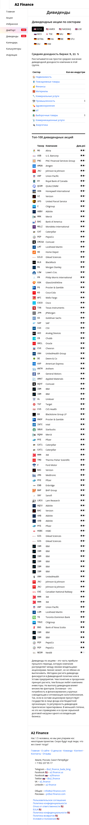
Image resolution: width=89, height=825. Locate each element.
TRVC (40, 622)
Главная (35, 750)
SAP (39, 323)
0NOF (40, 419)
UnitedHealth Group (56, 353)
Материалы (42, 91)
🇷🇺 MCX (38, 34)
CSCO (40, 303)
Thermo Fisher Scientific (58, 459)
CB (38, 338)
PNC (39, 161)
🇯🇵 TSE (49, 34)
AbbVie (49, 211)
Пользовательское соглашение (49, 800)
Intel (48, 424)
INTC (40, 424)
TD (38, 617)
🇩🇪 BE (60, 38)
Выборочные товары (47, 115)
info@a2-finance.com (55, 790)
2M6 (39, 475)
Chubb (49, 338)
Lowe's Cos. (51, 272)
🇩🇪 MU (59, 34)
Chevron (50, 348)
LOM (39, 612)
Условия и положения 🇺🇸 (46, 818)
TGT (39, 404)
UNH (39, 353)
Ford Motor (51, 465)
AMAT (40, 379)
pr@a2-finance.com (56, 793)
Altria (48, 150)
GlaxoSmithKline (54, 282)
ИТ (37, 110)
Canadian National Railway (59, 591)
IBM (39, 389)
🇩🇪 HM (47, 43)
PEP (39, 237)
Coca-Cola (51, 292)
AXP (39, 363)
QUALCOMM (52, 186)
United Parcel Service (56, 201)
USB (39, 156)
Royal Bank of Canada (57, 181)
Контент (78, 750)
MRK (39, 216)
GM (38, 374)
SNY (39, 495)
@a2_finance (53, 778)
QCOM (40, 186)
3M (47, 454)
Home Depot (52, 252)
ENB (39, 485)
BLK (39, 262)
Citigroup (50, 206)
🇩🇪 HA (51, 38)
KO (38, 292)
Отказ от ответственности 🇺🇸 (48, 806)
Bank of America (54, 221)
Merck (49, 216)
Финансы (41, 86)
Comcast (50, 241)
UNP (39, 176)
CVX (39, 348)
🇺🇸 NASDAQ (65, 29)
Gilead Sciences (53, 257)
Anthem (50, 368)
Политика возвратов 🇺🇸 (45, 815)
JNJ (39, 171)
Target (49, 404)
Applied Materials (54, 378)
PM (38, 277)
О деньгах (56, 750)
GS (38, 318)
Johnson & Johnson (55, 170)
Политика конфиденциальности (50, 803)
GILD (40, 257)
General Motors (53, 373)
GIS (39, 536)
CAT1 (40, 445)
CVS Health (51, 409)
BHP (39, 490)
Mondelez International (57, 226)
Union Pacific (52, 176)
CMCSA (40, 242)
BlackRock (51, 262)
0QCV (40, 505)
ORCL (40, 343)
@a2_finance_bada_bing (58, 769)
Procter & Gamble (55, 287)
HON (39, 191)
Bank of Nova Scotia (56, 627)
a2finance (55, 775)
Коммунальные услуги (47, 96)
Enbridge (50, 485)
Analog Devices (53, 333)
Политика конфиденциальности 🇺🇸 (51, 812)
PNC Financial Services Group (60, 160)
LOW (39, 272)
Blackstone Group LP (56, 414)
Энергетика (42, 124)
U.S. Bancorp (52, 155)
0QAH (40, 434)
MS (38, 267)
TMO (39, 460)
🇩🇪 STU (71, 38)
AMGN (40, 166)
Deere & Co (51, 358)
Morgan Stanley (53, 267)
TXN (39, 308)
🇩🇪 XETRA (38, 38)
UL (38, 399)
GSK (39, 282)
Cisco (48, 302)
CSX (39, 328)
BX (38, 414)
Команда (67, 750)
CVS (39, 409)
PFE (39, 440)
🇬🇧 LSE (78, 29)
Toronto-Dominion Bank (58, 617)
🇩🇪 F (69, 34)
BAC (39, 221)
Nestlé (49, 652)
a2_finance (45, 781)
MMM (39, 455)
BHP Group (51, 490)
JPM (39, 313)
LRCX (40, 500)
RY (38, 181)
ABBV (40, 211)
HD (38, 252)
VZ (38, 196)
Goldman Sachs (53, 317)
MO (38, 150)
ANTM (40, 368)
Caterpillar (51, 231)
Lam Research (53, 500)
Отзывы (47, 753)
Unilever (50, 399)
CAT (39, 232)
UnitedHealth (52, 576)
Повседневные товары (48, 81)
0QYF (40, 384)
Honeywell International (58, 191)
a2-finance (51, 784)
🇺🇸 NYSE (38, 29)
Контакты (36, 753)
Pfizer (48, 439)
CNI (39, 592)
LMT (39, 247)
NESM (40, 652)
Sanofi (49, 495)
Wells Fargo (51, 297)
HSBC (40, 531)
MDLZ (40, 226)
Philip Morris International (59, 277)
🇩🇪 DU (37, 43)
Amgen (49, 165)
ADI (39, 333)
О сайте (45, 750)
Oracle (49, 343)
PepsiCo (50, 236)
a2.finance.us (56, 772)
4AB (39, 516)
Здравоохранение (45, 105)
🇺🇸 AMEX (50, 29)
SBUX (40, 429)
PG (38, 287)
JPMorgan (50, 312)
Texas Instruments (55, 307)
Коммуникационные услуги (50, 120)
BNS (39, 627)
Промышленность (45, 100)
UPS (39, 201)
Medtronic (51, 475)
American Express (55, 363)
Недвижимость (44, 76)
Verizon (49, 196)
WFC (39, 298)
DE (38, 358)
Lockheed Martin (54, 246)
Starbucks (51, 429)
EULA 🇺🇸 (37, 809)
